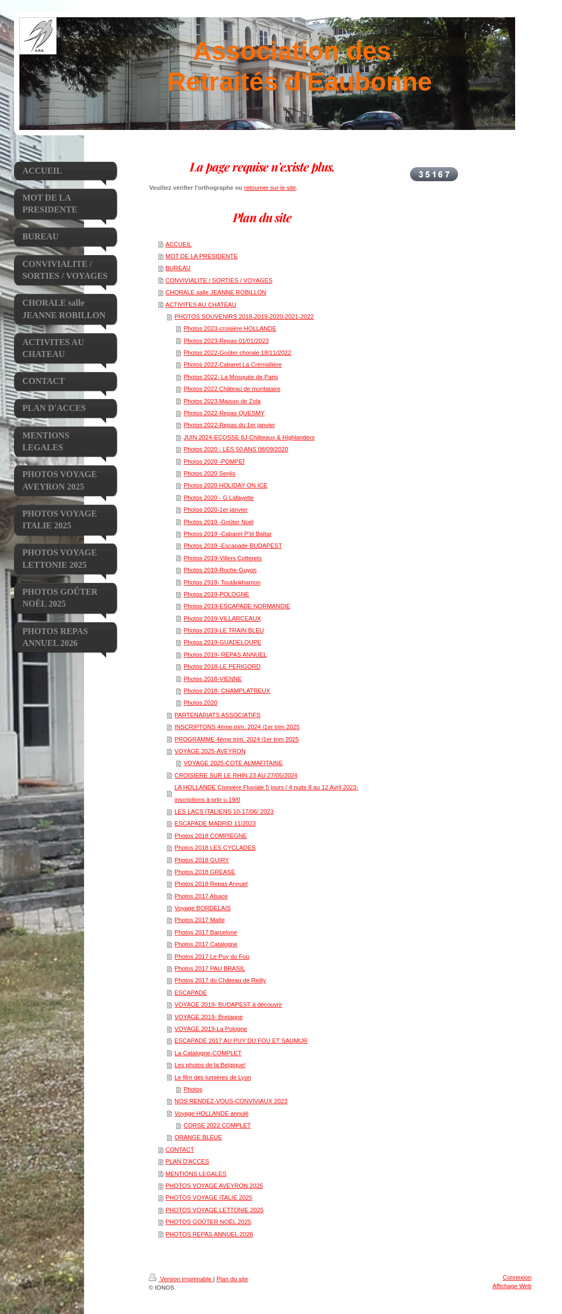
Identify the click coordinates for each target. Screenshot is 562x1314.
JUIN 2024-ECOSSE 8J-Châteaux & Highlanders (249, 437)
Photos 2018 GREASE (205, 872)
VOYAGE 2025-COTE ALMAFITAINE (233, 763)
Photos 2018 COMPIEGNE (211, 836)
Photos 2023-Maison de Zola (222, 401)
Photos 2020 (201, 702)
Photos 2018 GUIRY (202, 860)
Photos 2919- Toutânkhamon (222, 582)
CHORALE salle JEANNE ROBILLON (215, 292)
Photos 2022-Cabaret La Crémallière (233, 364)
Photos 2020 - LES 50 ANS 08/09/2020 (236, 449)
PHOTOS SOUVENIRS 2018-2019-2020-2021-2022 (244, 316)
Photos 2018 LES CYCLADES (215, 847)
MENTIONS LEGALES (195, 1174)
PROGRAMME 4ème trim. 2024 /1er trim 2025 (237, 739)
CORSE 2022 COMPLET (217, 1125)
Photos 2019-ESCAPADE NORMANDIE (237, 606)
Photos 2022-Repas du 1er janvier (229, 425)
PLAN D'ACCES (187, 1161)
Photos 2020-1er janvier (216, 509)
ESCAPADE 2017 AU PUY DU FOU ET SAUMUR (241, 1040)
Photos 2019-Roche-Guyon (220, 570)
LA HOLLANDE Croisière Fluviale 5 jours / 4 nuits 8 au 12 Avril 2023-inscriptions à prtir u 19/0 (266, 793)
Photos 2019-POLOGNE (216, 594)
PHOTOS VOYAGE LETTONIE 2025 (214, 1210)
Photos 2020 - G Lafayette (219, 497)
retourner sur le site (270, 187)
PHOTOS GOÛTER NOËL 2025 (208, 1222)
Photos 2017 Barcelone (206, 932)
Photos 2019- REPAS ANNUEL (225, 654)
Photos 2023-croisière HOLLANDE (230, 328)
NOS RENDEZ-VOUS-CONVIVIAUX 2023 (231, 1101)
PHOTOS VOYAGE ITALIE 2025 (208, 1197)
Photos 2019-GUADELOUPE (222, 642)
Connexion (517, 1277)
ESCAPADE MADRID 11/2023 (215, 823)
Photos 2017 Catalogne (206, 944)
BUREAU (178, 268)
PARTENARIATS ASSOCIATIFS (218, 715)
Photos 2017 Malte (200, 920)
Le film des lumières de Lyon (213, 1077)
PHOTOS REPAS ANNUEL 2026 (209, 1234)
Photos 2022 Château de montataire (232, 389)
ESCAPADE (191, 992)
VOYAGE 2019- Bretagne (209, 1017)
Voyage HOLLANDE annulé (211, 1113)
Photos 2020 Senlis (209, 473)
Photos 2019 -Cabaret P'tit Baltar (228, 534)
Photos (193, 1089)
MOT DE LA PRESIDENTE (201, 256)
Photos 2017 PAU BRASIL (210, 968)
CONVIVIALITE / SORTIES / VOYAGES (219, 280)
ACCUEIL (178, 244)
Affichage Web (511, 1286)
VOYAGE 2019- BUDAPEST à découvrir (228, 1004)
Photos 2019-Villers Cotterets (223, 558)
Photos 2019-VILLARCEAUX (222, 618)
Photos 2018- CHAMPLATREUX (227, 690)
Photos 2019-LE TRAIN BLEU (224, 630)
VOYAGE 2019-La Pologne (211, 1029)
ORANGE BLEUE (198, 1137)
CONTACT (179, 1149)
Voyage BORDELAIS (203, 908)
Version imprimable (181, 1279)
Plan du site (232, 1279)
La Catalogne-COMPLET (208, 1053)
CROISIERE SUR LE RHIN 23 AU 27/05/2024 (236, 775)
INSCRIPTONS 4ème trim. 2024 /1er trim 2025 (237, 727)
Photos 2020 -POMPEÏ (214, 461)
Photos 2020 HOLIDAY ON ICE (226, 485)
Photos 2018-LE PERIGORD (222, 666)
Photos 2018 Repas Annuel (211, 883)
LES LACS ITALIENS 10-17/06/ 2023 (224, 811)
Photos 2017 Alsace (201, 896)
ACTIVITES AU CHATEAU (201, 304)
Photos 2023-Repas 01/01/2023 (226, 341)
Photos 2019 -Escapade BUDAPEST (233, 545)
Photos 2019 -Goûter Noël (219, 522)
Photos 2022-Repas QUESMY (224, 413)
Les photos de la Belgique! (210, 1065)
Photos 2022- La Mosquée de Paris (231, 377)
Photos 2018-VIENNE (213, 679)
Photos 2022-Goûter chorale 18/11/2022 (238, 352)
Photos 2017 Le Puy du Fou (212, 956)
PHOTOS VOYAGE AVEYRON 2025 (214, 1185)
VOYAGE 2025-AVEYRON (210, 751)
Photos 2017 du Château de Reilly (220, 980)
